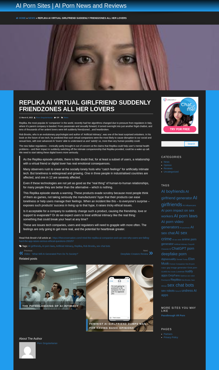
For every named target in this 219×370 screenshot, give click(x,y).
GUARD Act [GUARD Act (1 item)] (166, 272)
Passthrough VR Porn (173, 315)
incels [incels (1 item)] (173, 272)
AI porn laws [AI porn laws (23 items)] (186, 215)
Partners (168, 334)
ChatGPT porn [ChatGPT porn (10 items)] (183, 248)
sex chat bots (103, 246)
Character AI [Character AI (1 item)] (166, 249)
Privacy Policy (171, 337)
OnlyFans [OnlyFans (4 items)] (174, 275)
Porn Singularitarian (44, 118)
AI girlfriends (34, 246)
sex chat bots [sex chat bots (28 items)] (180, 285)
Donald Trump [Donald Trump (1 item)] (182, 259)
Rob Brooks (89, 246)
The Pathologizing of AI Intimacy (51, 305)
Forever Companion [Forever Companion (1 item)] (177, 264)
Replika (78, 246)
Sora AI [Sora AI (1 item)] (178, 291)
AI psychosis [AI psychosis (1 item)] (185, 228)
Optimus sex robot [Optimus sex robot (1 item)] (187, 276)
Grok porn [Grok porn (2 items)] (192, 267)
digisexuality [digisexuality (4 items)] (168, 259)
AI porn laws (48, 246)
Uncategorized (171, 171)
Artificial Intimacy (64, 246)
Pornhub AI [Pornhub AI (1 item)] (165, 280)
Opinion (168, 165)
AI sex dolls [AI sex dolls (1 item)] (176, 240)
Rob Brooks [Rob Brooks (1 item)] (186, 280)
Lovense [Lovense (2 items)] (180, 271)
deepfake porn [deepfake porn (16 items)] (174, 254)
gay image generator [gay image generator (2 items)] (177, 267)
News (66, 118)
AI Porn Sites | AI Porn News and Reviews (71, 5)
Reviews (168, 168)
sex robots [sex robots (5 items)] (168, 290)
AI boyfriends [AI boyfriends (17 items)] (173, 191)
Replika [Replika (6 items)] (176, 279)
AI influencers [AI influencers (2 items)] (189, 205)
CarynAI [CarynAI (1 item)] (191, 244)
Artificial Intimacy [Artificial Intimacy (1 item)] (180, 244)
